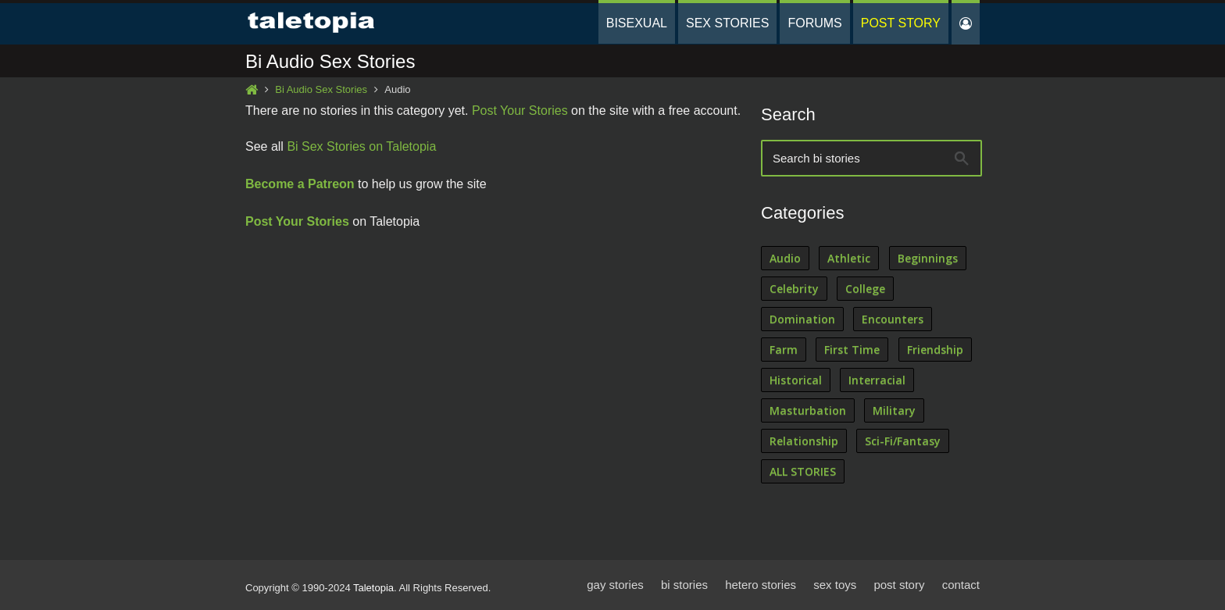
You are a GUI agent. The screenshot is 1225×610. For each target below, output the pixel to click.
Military (894, 410)
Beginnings (928, 258)
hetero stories (760, 584)
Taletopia (373, 588)
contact (961, 584)
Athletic (848, 258)
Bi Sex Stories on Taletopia (361, 146)
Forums (814, 23)
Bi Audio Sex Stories (321, 89)
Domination (802, 319)
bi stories (684, 584)
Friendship (935, 349)
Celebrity (794, 288)
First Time (852, 349)
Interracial (876, 380)
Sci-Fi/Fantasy (903, 440)
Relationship (804, 440)
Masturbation (808, 410)
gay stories (615, 584)
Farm (784, 349)
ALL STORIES (803, 471)
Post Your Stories (520, 110)
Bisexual (636, 23)
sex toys (834, 584)
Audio (785, 258)
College (865, 288)
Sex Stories (727, 23)
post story (898, 584)
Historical (796, 380)
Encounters (892, 319)
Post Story (901, 23)
